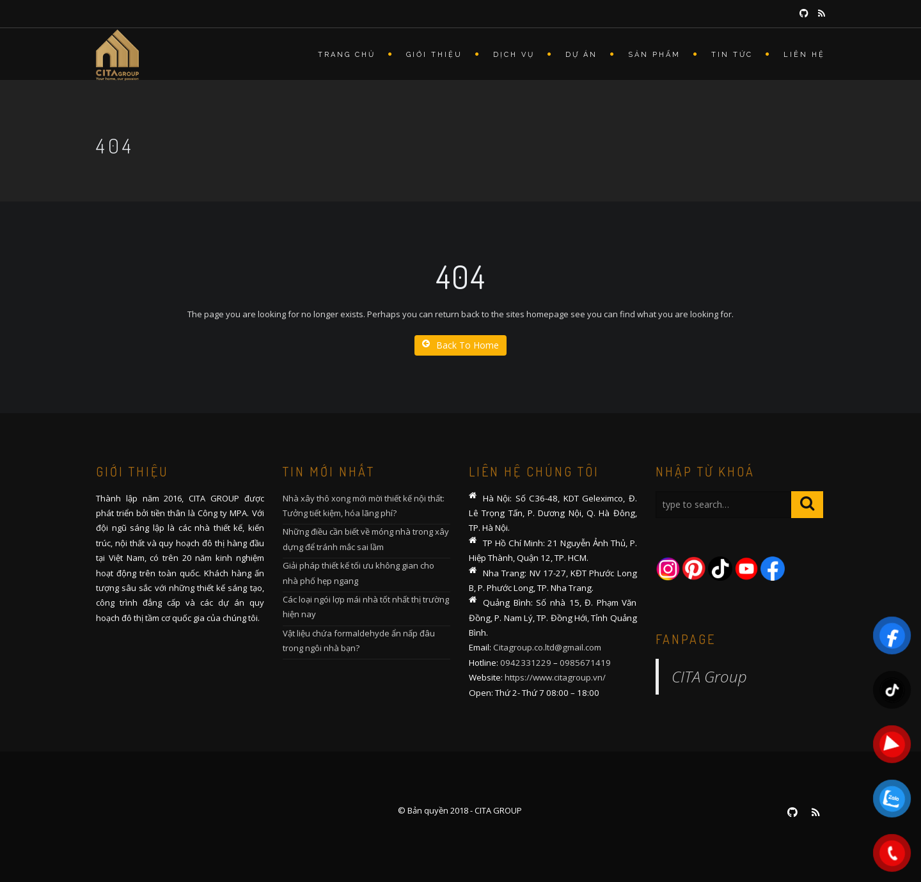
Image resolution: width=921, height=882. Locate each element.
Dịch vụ (514, 55)
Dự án (581, 55)
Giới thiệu (434, 55)
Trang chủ (346, 55)
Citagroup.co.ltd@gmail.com (547, 647)
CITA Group (709, 676)
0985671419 (585, 662)
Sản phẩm (654, 55)
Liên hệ (804, 55)
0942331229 (525, 662)
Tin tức (732, 55)
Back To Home (460, 345)
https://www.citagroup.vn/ (555, 677)
